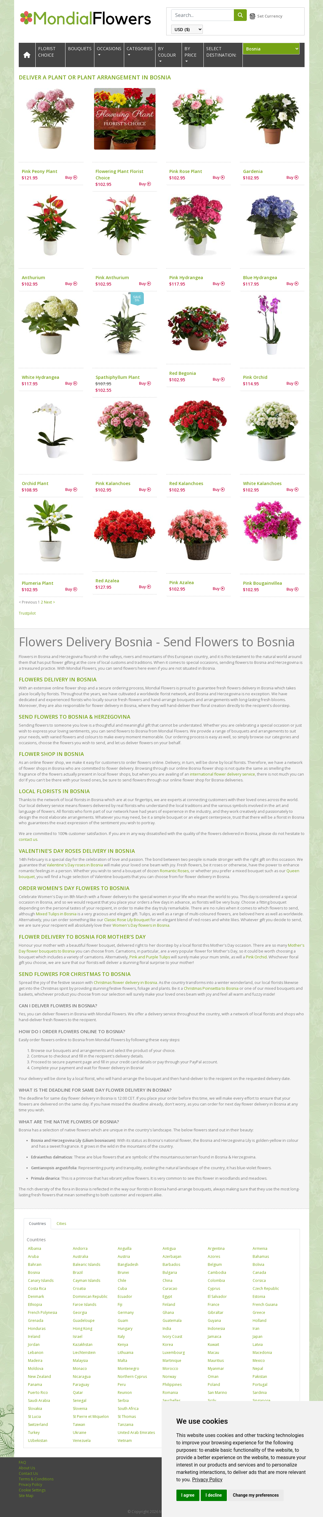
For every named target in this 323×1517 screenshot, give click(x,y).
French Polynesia (42, 1312)
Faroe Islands (84, 1304)
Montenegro (128, 1368)
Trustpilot (27, 613)
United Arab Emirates (136, 1432)
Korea (168, 1344)
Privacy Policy (207, 1480)
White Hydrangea (40, 377)
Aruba (33, 1256)
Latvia (258, 1344)
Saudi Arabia (39, 1400)
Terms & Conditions (36, 1479)
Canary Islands (40, 1280)
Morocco (170, 1368)
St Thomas (127, 1416)
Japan (257, 1336)
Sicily (212, 1400)
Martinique (172, 1360)
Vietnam (125, 1440)
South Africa (128, 1408)
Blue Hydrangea (260, 277)
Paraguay (81, 1384)
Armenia (260, 1248)
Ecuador (125, 1296)
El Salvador (217, 1296)
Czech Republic (266, 1288)
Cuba (122, 1288)
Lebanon (35, 1352)
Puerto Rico (38, 1392)
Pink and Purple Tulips (149, 957)
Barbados (171, 1264)
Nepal (258, 1368)
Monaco (80, 1368)
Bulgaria (170, 1272)
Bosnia (34, 1272)
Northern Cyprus (132, 1376)
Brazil (78, 1272)
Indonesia (216, 1328)
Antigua (169, 1248)
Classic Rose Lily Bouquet (127, 919)
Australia (80, 1256)
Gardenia (253, 171)
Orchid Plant (35, 483)
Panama (35, 1384)
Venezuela (82, 1440)
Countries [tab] (37, 1223)
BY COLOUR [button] (167, 52)
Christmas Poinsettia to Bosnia (211, 988)
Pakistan (260, 1376)
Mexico (259, 1360)
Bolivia (258, 1264)
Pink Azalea (181, 582)
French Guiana (265, 1304)
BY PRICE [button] (190, 52)
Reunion (125, 1392)
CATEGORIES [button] (140, 48)
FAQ (22, 1462)
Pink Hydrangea (186, 277)
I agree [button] (188, 1495)
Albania (34, 1248)
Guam (123, 1320)
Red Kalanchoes (186, 483)
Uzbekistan (37, 1440)
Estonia (259, 1296)
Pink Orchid (255, 377)
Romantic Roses (174, 870)
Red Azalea (107, 581)
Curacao (170, 1288)
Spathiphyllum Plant (118, 377)
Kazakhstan (83, 1344)
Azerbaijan (172, 1256)
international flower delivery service (222, 774)
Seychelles (171, 1400)
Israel (77, 1336)
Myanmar (216, 1368)
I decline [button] (214, 1495)
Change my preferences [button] (256, 1495)
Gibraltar (215, 1312)
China (167, 1280)
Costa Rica (37, 1288)
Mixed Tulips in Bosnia (56, 914)
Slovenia (80, 1408)
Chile (122, 1280)
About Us (27, 1468)
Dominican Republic (90, 1296)
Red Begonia (182, 373)
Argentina (216, 1248)
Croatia (79, 1288)
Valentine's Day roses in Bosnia (75, 865)
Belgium (215, 1264)
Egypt (167, 1296)
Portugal (260, 1384)
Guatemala (172, 1320)
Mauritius (216, 1360)
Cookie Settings (32, 1490)
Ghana (168, 1312)
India (167, 1328)
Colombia (216, 1280)
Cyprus (214, 1288)
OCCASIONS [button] (109, 48)
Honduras (36, 1328)
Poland (214, 1384)
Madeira (35, 1360)
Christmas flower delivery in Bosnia (125, 982)
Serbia (123, 1400)
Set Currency (269, 16)
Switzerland (38, 1424)
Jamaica (214, 1336)
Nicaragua (82, 1376)
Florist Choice (47, 52)
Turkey (34, 1432)
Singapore (261, 1400)
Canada (259, 1272)
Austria (124, 1256)
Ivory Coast (172, 1336)
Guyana (214, 1320)
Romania (170, 1392)
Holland (259, 1320)
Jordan (34, 1344)
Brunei (123, 1272)
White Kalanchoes (262, 483)
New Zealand (39, 1376)
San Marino (217, 1392)
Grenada (35, 1320)
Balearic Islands (86, 1264)
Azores (214, 1256)
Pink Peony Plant (39, 171)
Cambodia (217, 1272)
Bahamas (261, 1256)
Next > (49, 602)
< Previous (28, 602)
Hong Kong (82, 1328)
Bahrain (34, 1264)
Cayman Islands (86, 1280)
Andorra (80, 1248)
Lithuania (125, 1352)
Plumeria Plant (37, 583)
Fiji (120, 1304)
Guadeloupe (84, 1320)
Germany (126, 1312)
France (213, 1304)
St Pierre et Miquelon (91, 1416)
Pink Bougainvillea (262, 583)
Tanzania (125, 1424)
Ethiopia (35, 1304)
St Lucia (34, 1416)
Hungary (125, 1328)
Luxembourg (174, 1352)
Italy (121, 1336)
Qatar (78, 1392)
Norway (169, 1376)
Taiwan (79, 1424)
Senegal (79, 1400)
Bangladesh (128, 1264)
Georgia (80, 1312)
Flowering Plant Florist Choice (120, 174)
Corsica (259, 1280)
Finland (169, 1304)
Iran (256, 1328)
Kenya (123, 1344)
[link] (207, 1480)
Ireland (34, 1336)
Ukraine (79, 1432)
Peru (122, 1384)
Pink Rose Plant (185, 171)
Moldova (35, 1368)
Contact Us (28, 1473)
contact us (28, 839)
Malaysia (80, 1360)
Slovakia (35, 1408)
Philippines (172, 1384)
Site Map (26, 1495)
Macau (213, 1352)
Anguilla (125, 1248)
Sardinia (260, 1392)
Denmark (36, 1296)
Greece (259, 1312)
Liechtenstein (84, 1352)
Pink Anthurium (112, 277)
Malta (122, 1360)
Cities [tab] (61, 1223)
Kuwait (213, 1344)
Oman (213, 1376)
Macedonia (262, 1352)
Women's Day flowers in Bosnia (140, 925)
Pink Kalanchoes (113, 483)
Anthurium (33, 277)
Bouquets (80, 48)
